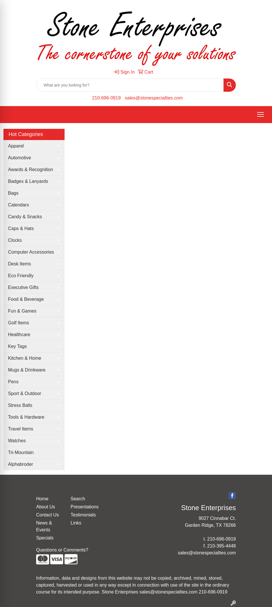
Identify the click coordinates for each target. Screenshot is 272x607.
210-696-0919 (106, 97)
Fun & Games (22, 311)
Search (78, 498)
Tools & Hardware (26, 417)
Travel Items (20, 428)
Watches (17, 440)
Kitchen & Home (24, 358)
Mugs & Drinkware (27, 369)
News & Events (44, 526)
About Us (45, 506)
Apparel (16, 145)
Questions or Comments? (62, 549)
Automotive (19, 157)
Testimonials (83, 514)
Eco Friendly (21, 275)
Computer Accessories (31, 252)
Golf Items (18, 322)
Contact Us (47, 514)
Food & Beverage (26, 299)
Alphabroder (20, 464)
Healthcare (19, 334)
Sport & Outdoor (24, 393)
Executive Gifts (23, 287)
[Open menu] (260, 114)
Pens (13, 381)
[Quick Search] (130, 85)
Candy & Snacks (25, 216)
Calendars (18, 204)
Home (42, 498)
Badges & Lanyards (28, 181)
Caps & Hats (21, 228)
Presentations (84, 506)
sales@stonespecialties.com (154, 97)
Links (76, 522)
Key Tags (17, 346)
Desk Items (19, 263)
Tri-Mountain (21, 452)
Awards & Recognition (30, 169)
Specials (44, 537)
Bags (13, 193)
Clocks (15, 240)
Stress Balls (20, 405)
